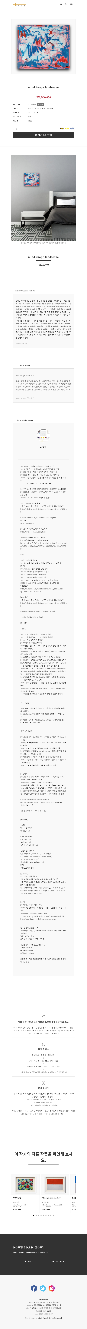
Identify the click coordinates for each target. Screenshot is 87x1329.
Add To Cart (43, 135)
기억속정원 (17, 1197)
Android (59, 1261)
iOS (28, 1261)
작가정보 (41, 104)
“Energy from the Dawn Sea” (52, 1197)
